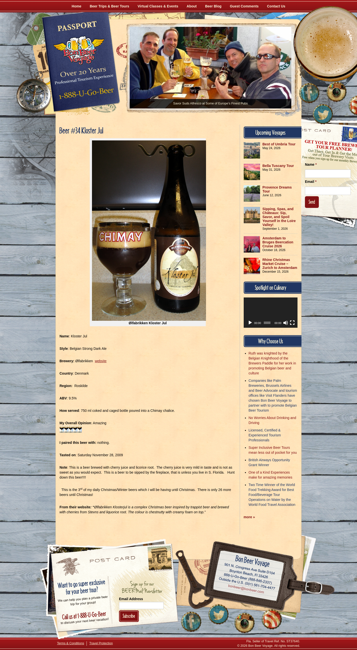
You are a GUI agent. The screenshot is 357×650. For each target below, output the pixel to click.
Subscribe (129, 616)
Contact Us (276, 6)
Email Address (131, 599)
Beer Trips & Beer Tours (109, 6)
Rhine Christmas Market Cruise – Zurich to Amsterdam (280, 264)
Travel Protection (101, 643)
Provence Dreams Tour (277, 189)
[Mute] (285, 322)
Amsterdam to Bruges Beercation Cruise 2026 (278, 242)
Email (311, 182)
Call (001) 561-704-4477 (247, 583)
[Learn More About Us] (271, 619)
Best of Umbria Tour (279, 144)
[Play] (250, 322)
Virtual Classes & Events (158, 6)
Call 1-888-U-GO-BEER (85, 95)
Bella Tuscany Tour (278, 166)
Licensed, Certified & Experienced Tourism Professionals (265, 435)
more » (249, 517)
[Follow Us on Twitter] (322, 114)
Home (76, 6)
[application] (271, 312)
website (100, 361)
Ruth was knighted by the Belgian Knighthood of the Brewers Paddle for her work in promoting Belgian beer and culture (272, 363)
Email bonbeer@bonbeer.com (246, 589)
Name (311, 164)
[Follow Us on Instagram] (336, 91)
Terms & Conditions (70, 643)
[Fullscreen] (292, 322)
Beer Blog (213, 6)
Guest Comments (244, 6)
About (192, 6)
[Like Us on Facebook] (309, 93)
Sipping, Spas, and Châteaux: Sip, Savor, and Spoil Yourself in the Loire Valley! (279, 217)
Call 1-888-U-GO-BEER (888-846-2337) (248, 578)
